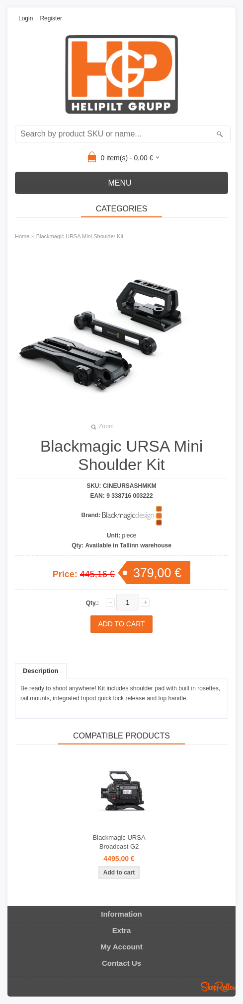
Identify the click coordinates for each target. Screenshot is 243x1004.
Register (51, 18)
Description (41, 670)
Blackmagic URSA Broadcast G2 (118, 842)
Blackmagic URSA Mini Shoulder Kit (79, 236)
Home (22, 236)
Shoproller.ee (218, 987)
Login (25, 18)
